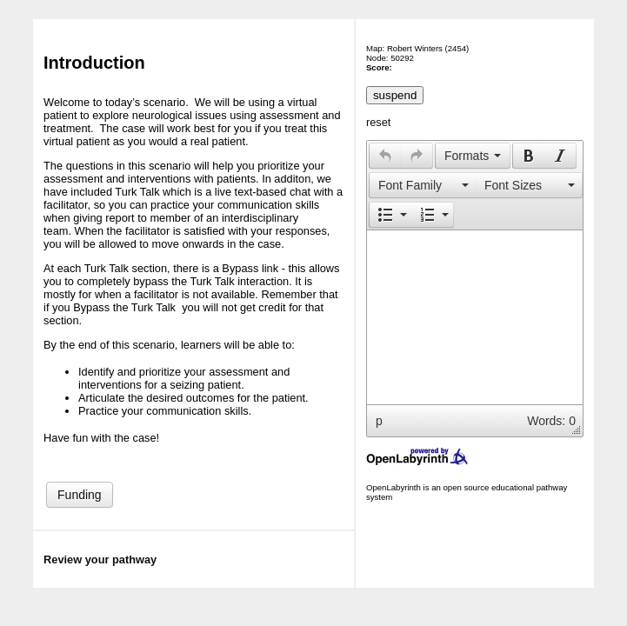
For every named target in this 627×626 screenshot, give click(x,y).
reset (378, 122)
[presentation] (385, 155)
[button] (385, 156)
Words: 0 (551, 421)
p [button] (379, 421)
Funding (79, 495)
